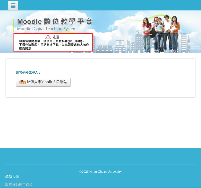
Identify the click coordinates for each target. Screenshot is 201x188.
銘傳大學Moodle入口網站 (43, 82)
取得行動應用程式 (18, 185)
